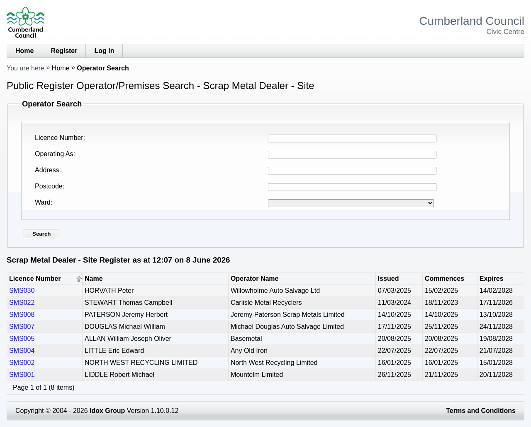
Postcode (49, 186)
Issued (388, 278)
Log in (104, 50)
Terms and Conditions (481, 410)
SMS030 (21, 290)
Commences (444, 278)
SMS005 (21, 338)
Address (47, 170)
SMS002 (21, 362)
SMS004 (21, 350)
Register (64, 50)
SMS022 (21, 302)
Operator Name (255, 278)
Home (24, 50)
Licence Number (59, 137)
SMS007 (21, 326)
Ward (43, 202)
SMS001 (21, 374)
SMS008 (21, 314)
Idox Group (107, 410)
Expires (492, 278)
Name (94, 278)
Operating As (54, 153)
